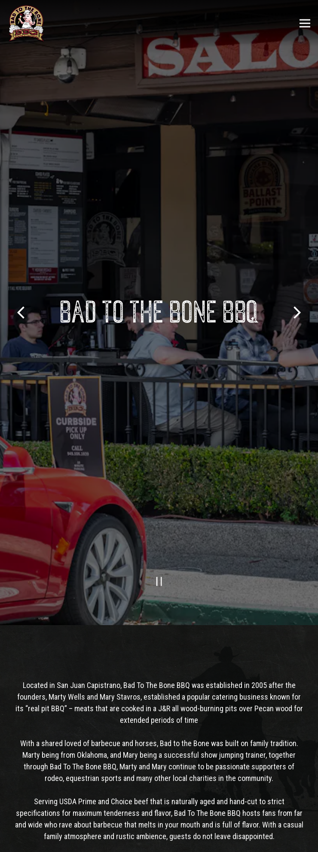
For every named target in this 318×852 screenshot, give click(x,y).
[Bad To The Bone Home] (26, 23)
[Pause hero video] (159, 551)
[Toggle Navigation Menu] (305, 23)
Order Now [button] (159, 841)
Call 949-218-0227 (159, 819)
